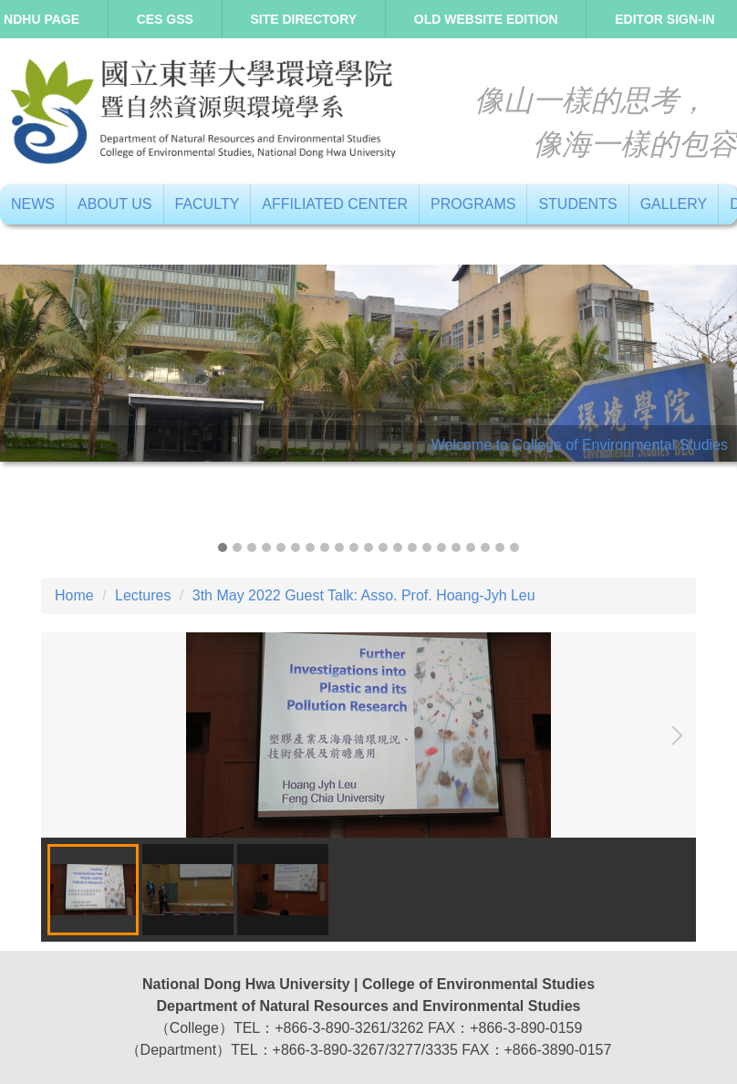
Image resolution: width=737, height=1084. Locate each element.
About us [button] (115, 204)
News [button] (33, 204)
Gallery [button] (674, 204)
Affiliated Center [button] (335, 204)
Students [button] (577, 204)
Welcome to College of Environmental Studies (579, 445)
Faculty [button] (207, 204)
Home (74, 595)
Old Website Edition (486, 19)
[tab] (222, 547)
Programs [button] (473, 204)
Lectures (143, 595)
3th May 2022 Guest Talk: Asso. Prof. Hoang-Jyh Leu (363, 595)
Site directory (304, 19)
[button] (23, 403)
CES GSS (165, 19)
